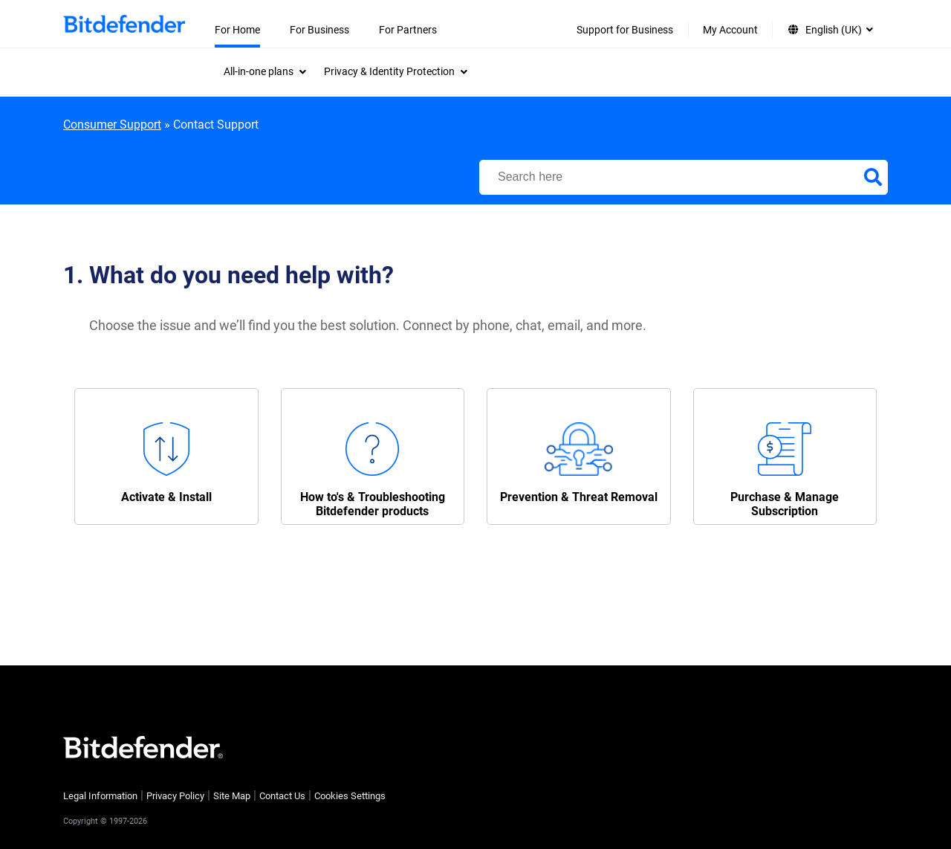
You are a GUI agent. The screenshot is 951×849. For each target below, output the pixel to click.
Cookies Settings (350, 795)
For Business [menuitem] (319, 30)
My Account (730, 30)
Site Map (231, 795)
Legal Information (100, 795)
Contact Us (282, 795)
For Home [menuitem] (237, 30)
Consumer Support (112, 124)
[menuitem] (265, 71)
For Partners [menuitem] (408, 30)
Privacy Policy (175, 795)
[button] (166, 456)
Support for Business (625, 30)
